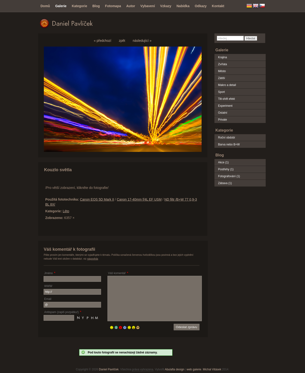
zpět (122, 41)
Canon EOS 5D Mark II (97, 199)
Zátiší (221, 78)
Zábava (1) (225, 183)
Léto (66, 211)
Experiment (225, 105)
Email (47, 299)
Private (222, 119)
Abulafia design (174, 369)
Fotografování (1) (229, 176)
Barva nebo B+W (229, 144)
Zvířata (222, 64)
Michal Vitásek (212, 369)
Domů (45, 6)
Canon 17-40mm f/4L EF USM (139, 199)
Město (222, 71)
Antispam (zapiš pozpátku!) (61, 312)
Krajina (222, 57)
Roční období (226, 137)
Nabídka (183, 6)
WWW (48, 286)
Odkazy (201, 6)
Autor (130, 6)
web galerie (194, 369)
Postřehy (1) (226, 169)
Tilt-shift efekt (226, 99)
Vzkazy (165, 6)
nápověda (92, 258)
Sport (221, 92)
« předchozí (102, 41)
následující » (142, 41)
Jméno (48, 273)
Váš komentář (117, 273)
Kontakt (218, 6)
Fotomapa (113, 6)
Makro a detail (227, 85)
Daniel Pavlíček (109, 369)
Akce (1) (223, 162)
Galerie (60, 6)
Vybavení (147, 6)
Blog (96, 6)
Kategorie (79, 6)
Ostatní (222, 112)
